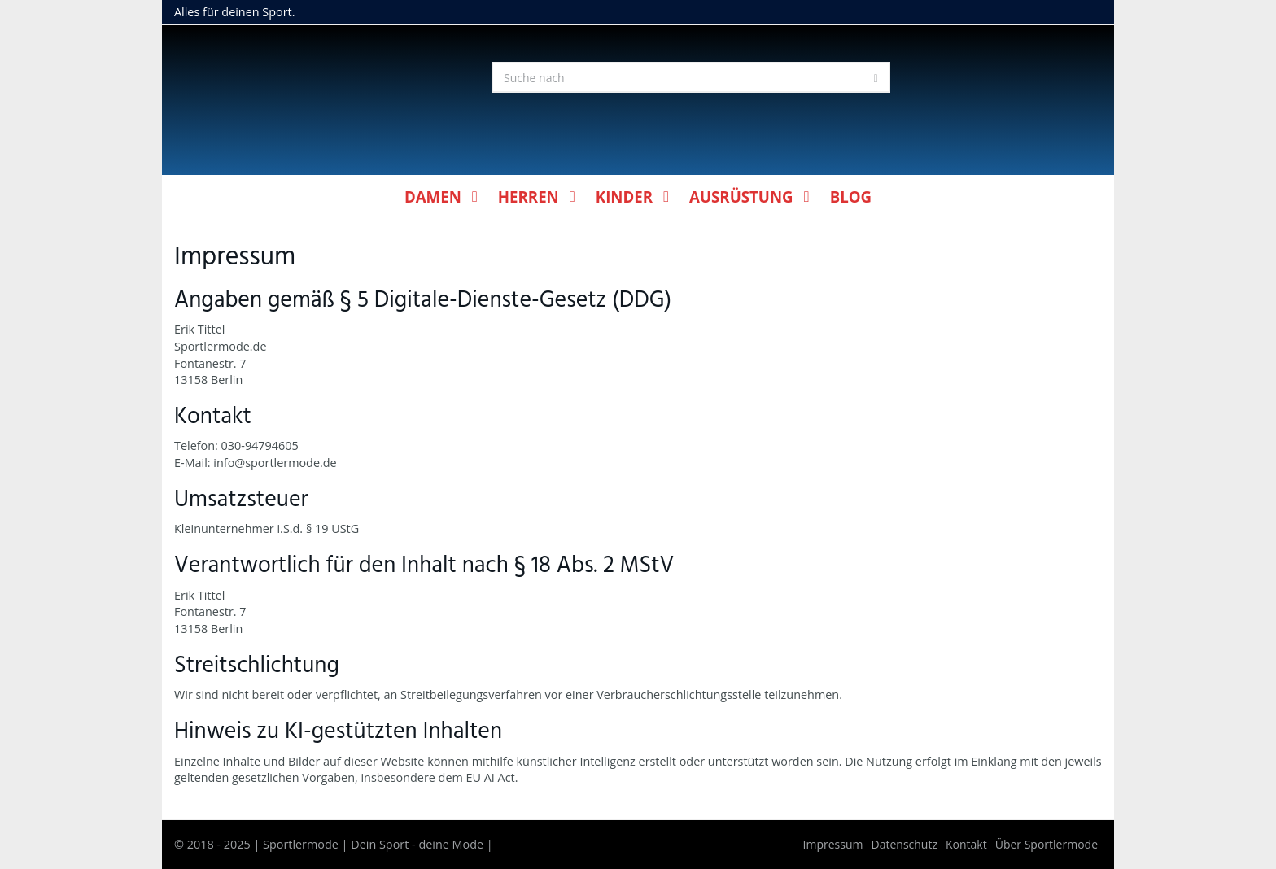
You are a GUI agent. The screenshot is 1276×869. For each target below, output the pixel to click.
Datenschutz (904, 844)
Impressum (833, 844)
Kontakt (966, 844)
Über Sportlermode (1046, 844)
